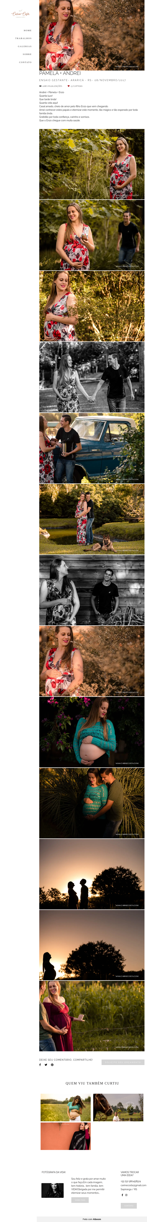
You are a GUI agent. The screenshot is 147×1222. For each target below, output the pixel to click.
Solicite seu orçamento (123, 1062)
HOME (28, 30)
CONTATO (25, 62)
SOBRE (27, 54)
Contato (128, 1205)
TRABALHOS (23, 38)
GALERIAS (25, 46)
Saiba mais (80, 1200)
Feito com (92, 1219)
